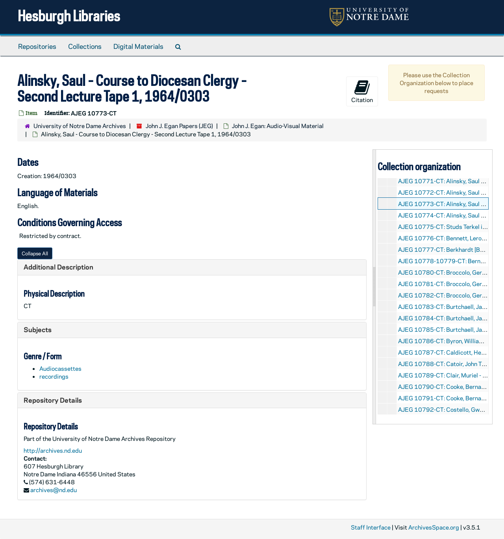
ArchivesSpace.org (433, 527)
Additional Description (58, 266)
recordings (54, 376)
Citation (362, 91)
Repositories (37, 46)
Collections (85, 46)
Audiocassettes (60, 368)
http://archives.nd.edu (53, 450)
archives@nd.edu (53, 490)
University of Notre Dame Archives (79, 126)
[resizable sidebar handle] (374, 287)
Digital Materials (138, 46)
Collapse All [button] (35, 253)
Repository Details (53, 400)
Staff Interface (371, 527)
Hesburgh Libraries (69, 15)
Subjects (38, 329)
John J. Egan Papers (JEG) (179, 126)
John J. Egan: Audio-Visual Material (278, 126)
